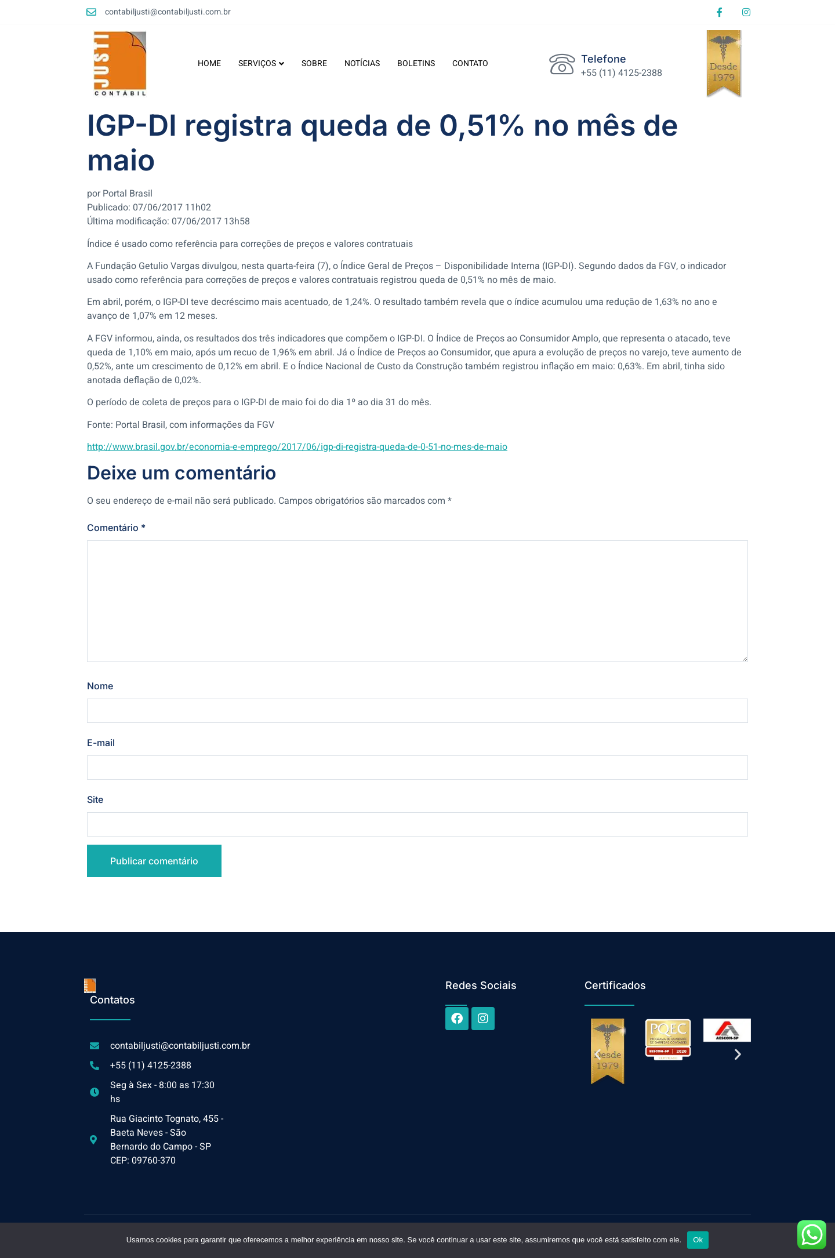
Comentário (116, 527)
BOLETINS (416, 63)
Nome (100, 686)
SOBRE (314, 63)
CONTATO (470, 63)
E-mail (101, 742)
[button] (597, 1054)
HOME (209, 63)
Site (95, 799)
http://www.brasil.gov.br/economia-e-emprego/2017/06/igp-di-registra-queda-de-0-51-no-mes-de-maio (297, 447)
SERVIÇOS (261, 63)
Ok (698, 1239)
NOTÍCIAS (362, 63)
